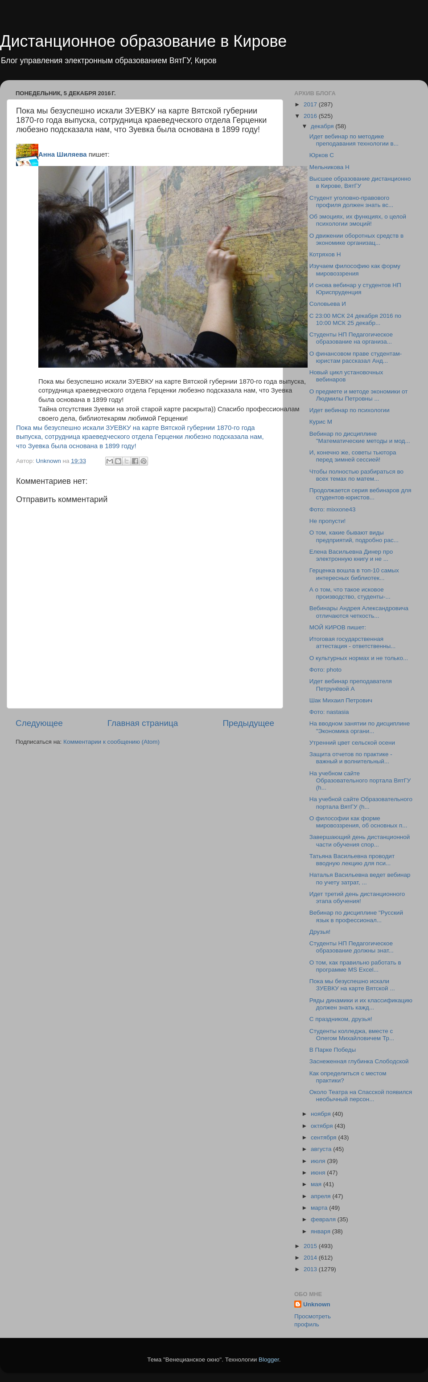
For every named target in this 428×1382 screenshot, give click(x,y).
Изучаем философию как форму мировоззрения (354, 269)
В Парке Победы (332, 1049)
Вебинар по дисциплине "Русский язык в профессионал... (356, 916)
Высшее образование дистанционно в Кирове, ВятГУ (360, 182)
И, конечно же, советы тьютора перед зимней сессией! (352, 456)
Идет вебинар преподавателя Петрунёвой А (350, 685)
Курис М (320, 421)
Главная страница (142, 723)
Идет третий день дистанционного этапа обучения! (357, 897)
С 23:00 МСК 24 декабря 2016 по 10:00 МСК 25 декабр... (355, 319)
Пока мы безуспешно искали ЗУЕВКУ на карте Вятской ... (352, 985)
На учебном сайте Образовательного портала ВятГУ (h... (360, 780)
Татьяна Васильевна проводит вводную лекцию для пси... (352, 860)
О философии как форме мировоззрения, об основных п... (358, 822)
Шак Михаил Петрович (340, 700)
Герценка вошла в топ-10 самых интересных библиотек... (354, 574)
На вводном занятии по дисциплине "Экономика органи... (359, 727)
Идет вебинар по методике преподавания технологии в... (354, 140)
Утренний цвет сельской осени (352, 742)
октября (322, 1126)
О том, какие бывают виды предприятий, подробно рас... (354, 536)
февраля (324, 1219)
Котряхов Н (325, 254)
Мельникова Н (329, 167)
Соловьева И (327, 303)
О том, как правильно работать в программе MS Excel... (355, 966)
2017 (311, 104)
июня (319, 1172)
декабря (323, 126)
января (321, 1231)
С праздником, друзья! (340, 1019)
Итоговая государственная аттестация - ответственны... (352, 642)
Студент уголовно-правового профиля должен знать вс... (351, 201)
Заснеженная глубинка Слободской (359, 1061)
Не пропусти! (327, 521)
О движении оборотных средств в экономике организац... (356, 239)
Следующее (39, 723)
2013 (311, 1269)
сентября (324, 1137)
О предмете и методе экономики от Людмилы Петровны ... (358, 395)
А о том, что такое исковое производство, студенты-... (350, 593)
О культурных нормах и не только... (358, 658)
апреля (321, 1196)
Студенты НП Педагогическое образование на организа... (351, 338)
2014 (311, 1257)
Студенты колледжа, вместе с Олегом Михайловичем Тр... (351, 1035)
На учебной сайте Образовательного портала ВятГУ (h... (360, 803)
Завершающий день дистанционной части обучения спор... (359, 840)
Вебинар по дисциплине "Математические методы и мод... (359, 437)
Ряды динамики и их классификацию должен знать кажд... (360, 1004)
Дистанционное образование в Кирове (143, 41)
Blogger (269, 1359)
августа (322, 1149)
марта (320, 1207)
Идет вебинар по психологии (349, 410)
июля (319, 1161)
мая (317, 1184)
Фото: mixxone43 (332, 509)
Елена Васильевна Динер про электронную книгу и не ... (351, 555)
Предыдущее (248, 723)
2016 (311, 116)
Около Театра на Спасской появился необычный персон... (360, 1095)
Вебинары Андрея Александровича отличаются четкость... (358, 612)
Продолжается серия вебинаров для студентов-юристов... (360, 494)
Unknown (316, 1304)
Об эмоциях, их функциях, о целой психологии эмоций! (357, 220)
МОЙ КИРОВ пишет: (337, 627)
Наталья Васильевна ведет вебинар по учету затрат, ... (360, 878)
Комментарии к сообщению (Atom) (111, 741)
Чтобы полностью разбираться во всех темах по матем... (356, 475)
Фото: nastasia (329, 712)
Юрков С (321, 155)
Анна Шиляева (62, 154)
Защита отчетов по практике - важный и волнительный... (350, 758)
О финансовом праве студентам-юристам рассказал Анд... (355, 357)
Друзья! (320, 931)
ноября (321, 1113)
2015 (311, 1246)
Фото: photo (325, 669)
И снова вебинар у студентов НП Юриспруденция (355, 289)
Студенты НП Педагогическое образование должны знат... (351, 947)
